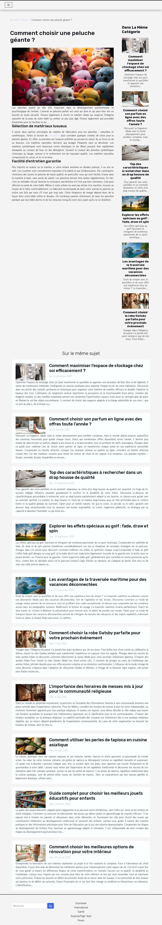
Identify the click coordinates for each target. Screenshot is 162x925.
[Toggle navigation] (8, 4)
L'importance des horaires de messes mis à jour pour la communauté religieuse (96, 689)
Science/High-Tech (81, 916)
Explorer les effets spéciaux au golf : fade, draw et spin (135, 218)
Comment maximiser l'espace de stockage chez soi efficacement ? (135, 63)
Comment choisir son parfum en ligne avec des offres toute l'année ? (135, 117)
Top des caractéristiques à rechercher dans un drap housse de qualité (135, 171)
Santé (81, 911)
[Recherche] (28, 906)
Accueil (14, 20)
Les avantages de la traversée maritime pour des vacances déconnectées (135, 268)
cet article (54, 135)
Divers (24, 20)
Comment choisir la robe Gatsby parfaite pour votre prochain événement (135, 319)
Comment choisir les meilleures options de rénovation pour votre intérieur (91, 849)
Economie (81, 903)
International (81, 907)
